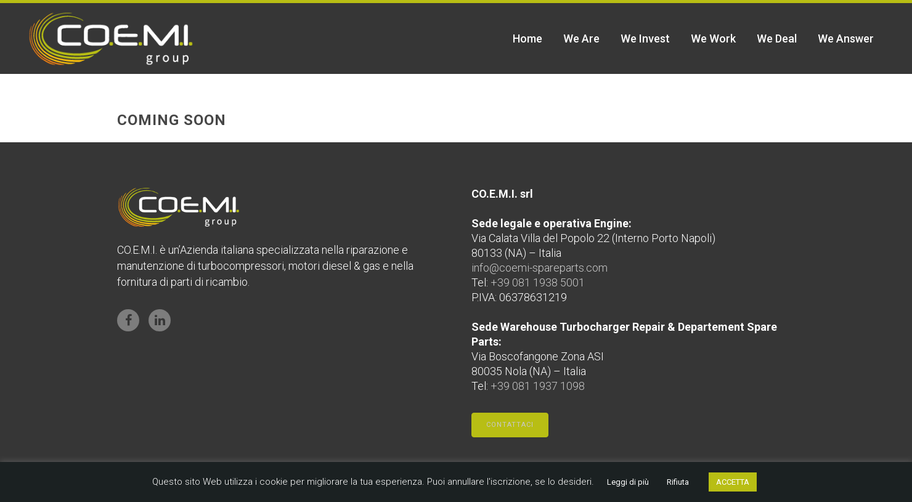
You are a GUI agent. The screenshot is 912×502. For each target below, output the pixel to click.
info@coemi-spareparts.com (539, 267)
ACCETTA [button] (732, 482)
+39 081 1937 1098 (538, 385)
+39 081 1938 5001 (538, 282)
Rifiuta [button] (678, 482)
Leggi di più (628, 482)
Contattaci (510, 425)
